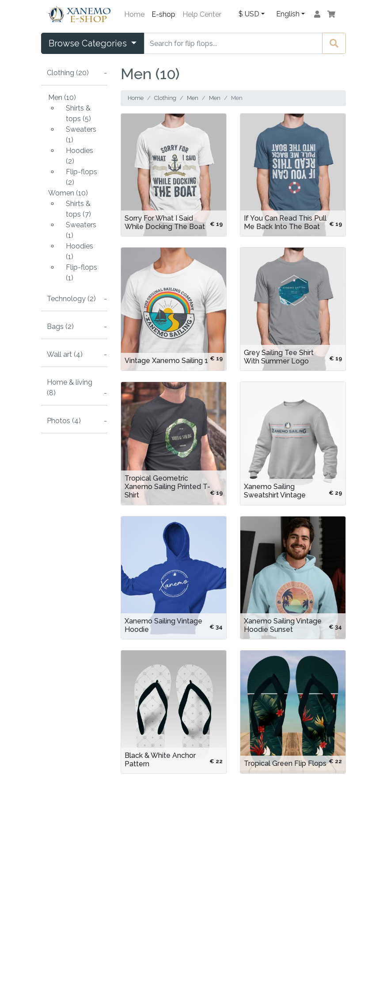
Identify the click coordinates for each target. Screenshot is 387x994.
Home (134, 14)
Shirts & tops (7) (78, 208)
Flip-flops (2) (81, 177)
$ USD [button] (249, 14)
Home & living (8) (69, 387)
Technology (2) (71, 298)
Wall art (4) (65, 354)
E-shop (163, 14)
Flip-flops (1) (81, 272)
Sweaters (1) (81, 134)
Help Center (201, 14)
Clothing (165, 98)
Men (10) (62, 97)
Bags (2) (60, 326)
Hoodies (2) (79, 155)
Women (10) (68, 193)
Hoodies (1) (79, 251)
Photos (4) (64, 421)
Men (192, 98)
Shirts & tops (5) (78, 113)
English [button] (288, 14)
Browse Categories (89, 43)
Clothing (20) (68, 73)
